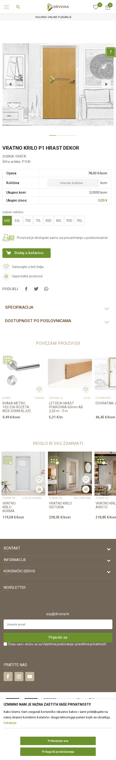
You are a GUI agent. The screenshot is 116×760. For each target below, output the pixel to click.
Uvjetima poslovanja (57, 644)
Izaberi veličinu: (13, 212)
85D (49, 221)
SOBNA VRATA (14, 156)
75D (28, 221)
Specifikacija (19, 307)
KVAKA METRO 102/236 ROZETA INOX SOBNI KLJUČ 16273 (16, 407)
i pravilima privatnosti (90, 644)
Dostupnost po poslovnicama (38, 320)
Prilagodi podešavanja (58, 752)
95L (79, 221)
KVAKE (6, 398)
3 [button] (65, 137)
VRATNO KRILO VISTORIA (60, 505)
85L (59, 221)
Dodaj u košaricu (28, 253)
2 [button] (58, 137)
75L (38, 221)
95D (69, 221)
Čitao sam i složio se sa (57, 644)
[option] (58, 17)
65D (7, 221)
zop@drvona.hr (57, 614)
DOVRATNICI (103, 398)
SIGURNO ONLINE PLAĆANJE (58, 17)
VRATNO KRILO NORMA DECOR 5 (9, 507)
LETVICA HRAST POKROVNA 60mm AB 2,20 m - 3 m (66, 407)
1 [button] (51, 137)
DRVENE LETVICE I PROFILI (57, 398)
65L (17, 221)
